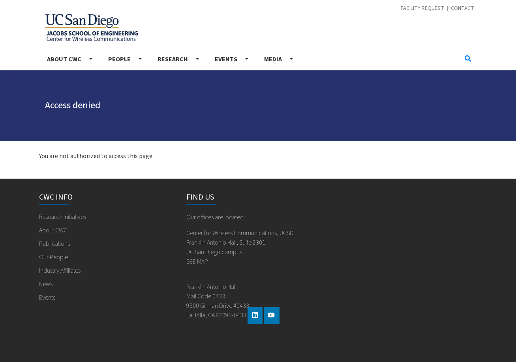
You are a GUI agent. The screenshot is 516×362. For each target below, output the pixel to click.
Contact (462, 8)
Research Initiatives (62, 217)
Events (226, 59)
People (119, 59)
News (46, 284)
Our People (53, 257)
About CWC (64, 59)
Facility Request (422, 8)
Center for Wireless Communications (91, 27)
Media (273, 59)
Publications (54, 243)
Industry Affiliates (60, 270)
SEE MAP (197, 261)
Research (173, 59)
